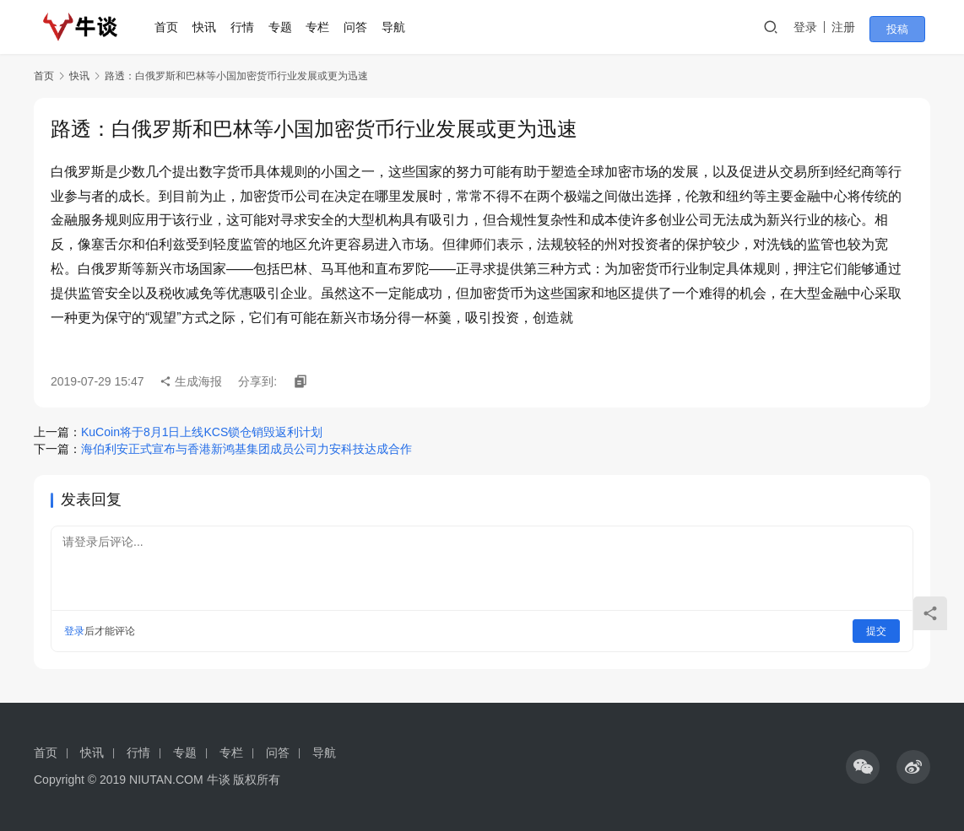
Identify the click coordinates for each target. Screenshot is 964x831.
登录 (819, 27)
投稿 (906, 28)
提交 (876, 631)
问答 (362, 27)
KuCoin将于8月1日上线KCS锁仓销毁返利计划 (201, 432)
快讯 (211, 27)
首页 (173, 27)
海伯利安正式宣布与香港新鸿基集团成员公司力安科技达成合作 (246, 449)
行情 (248, 27)
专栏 (324, 27)
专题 (286, 27)
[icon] (863, 767)
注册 (857, 27)
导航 (399, 27)
